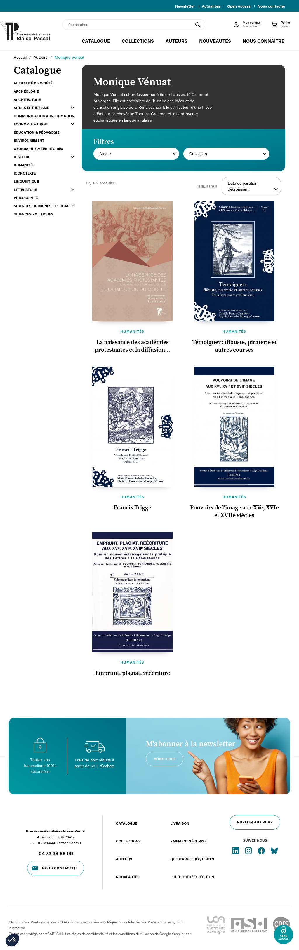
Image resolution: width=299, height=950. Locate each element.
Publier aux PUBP (255, 822)
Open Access (237, 6)
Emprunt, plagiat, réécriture (132, 673)
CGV (63, 922)
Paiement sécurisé (188, 841)
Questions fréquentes (192, 858)
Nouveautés (128, 876)
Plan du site (18, 922)
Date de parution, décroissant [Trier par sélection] (253, 186)
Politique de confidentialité (123, 922)
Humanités (132, 331)
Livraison (179, 823)
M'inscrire (165, 758)
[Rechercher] (133, 24)
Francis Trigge (132, 508)
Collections (128, 841)
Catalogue (126, 823)
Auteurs (124, 858)
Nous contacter (271, 6)
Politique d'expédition (192, 876)
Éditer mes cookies (85, 922)
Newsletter (181, 6)
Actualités (208, 6)
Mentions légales (43, 922)
